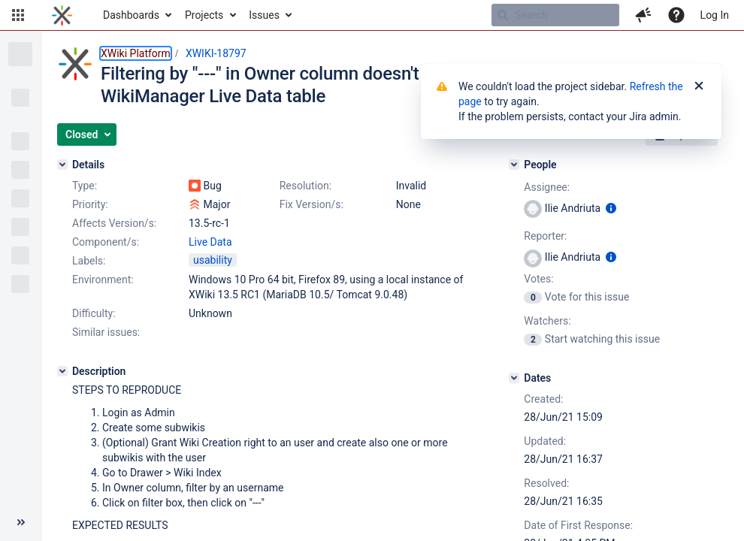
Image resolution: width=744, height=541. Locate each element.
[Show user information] (611, 208)
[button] (18, 15)
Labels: (88, 261)
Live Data (210, 242)
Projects (204, 15)
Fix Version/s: (311, 204)
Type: (84, 186)
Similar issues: (106, 332)
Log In (714, 15)
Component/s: (105, 242)
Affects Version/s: (114, 223)
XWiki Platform (136, 53)
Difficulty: (94, 313)
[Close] (698, 86)
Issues (264, 15)
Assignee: (547, 187)
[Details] (62, 164)
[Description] (62, 371)
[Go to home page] (62, 15)
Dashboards (131, 15)
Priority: (90, 204)
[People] (514, 164)
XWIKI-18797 (216, 53)
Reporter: (545, 236)
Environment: (103, 280)
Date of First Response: (578, 525)
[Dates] (514, 378)
